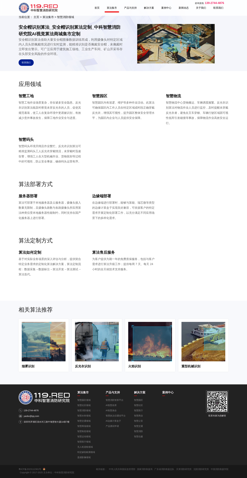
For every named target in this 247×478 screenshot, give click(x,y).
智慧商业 (138, 415)
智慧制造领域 (84, 431)
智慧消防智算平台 (114, 400)
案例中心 (166, 7)
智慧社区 (138, 405)
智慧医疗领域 (84, 441)
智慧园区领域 (84, 400)
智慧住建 (138, 436)
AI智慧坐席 (111, 405)
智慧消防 (138, 431)
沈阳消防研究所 (201, 469)
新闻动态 (184, 7)
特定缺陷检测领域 (86, 452)
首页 (97, 7)
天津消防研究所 (184, 469)
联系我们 (218, 7)
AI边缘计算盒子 (113, 421)
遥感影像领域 (84, 457)
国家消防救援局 (144, 469)
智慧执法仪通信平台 (116, 415)
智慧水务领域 (84, 415)
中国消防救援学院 (219, 469)
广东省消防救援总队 (164, 469)
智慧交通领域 (84, 421)
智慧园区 (138, 400)
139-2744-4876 (31, 410)
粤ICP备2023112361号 (30, 469)
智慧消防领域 (65, 17)
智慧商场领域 (84, 426)
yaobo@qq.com (31, 416)
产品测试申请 (112, 426)
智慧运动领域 (84, 436)
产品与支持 (130, 7)
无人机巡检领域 (85, 447)
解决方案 (149, 7)
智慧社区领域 (84, 405)
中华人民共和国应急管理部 (122, 469)
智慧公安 (138, 421)
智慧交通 (138, 426)
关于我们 (201, 7)
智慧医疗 (138, 410)
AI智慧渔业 (111, 410)
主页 (36, 17)
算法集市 (112, 7)
